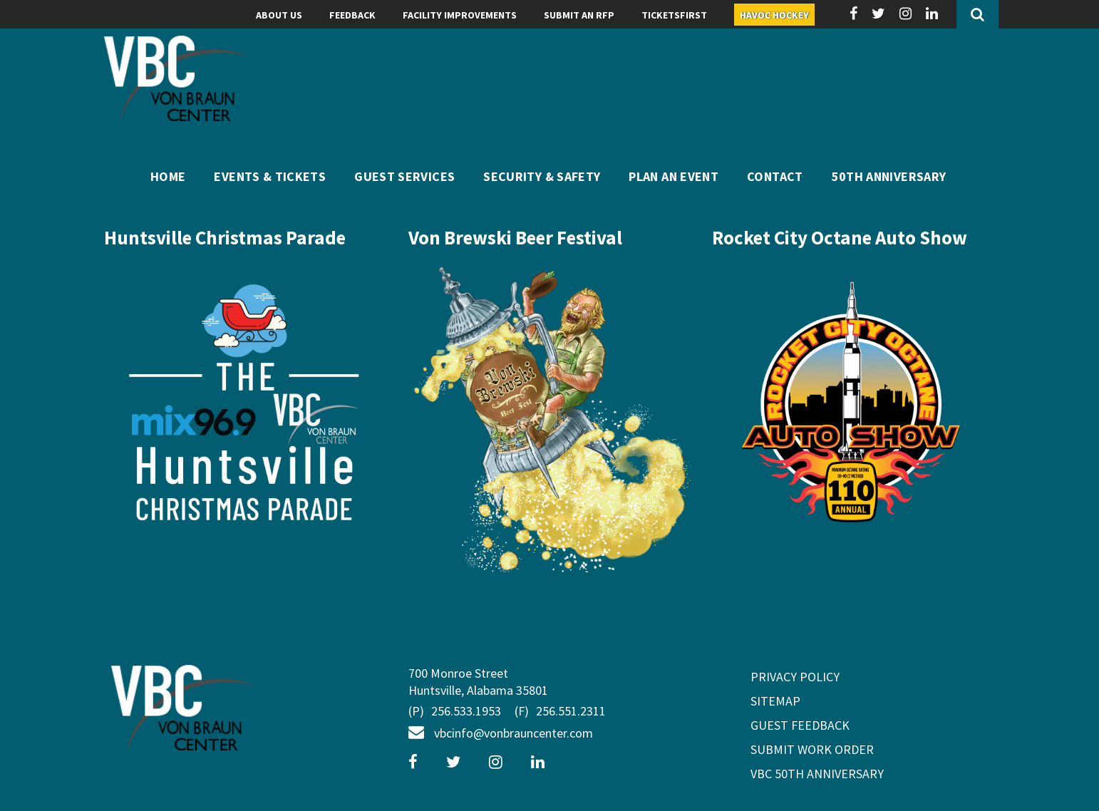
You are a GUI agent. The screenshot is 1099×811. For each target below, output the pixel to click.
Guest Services (404, 176)
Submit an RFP (579, 15)
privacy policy (795, 676)
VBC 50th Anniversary (817, 773)
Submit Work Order (812, 749)
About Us (279, 15)
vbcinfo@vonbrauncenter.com (500, 732)
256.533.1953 (454, 712)
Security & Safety (541, 176)
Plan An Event (673, 176)
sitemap (775, 701)
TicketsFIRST (674, 15)
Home (167, 176)
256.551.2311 (560, 712)
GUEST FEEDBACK (800, 725)
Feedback (352, 15)
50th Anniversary (889, 176)
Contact (775, 176)
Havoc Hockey (774, 15)
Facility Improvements (460, 15)
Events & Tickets (270, 176)
